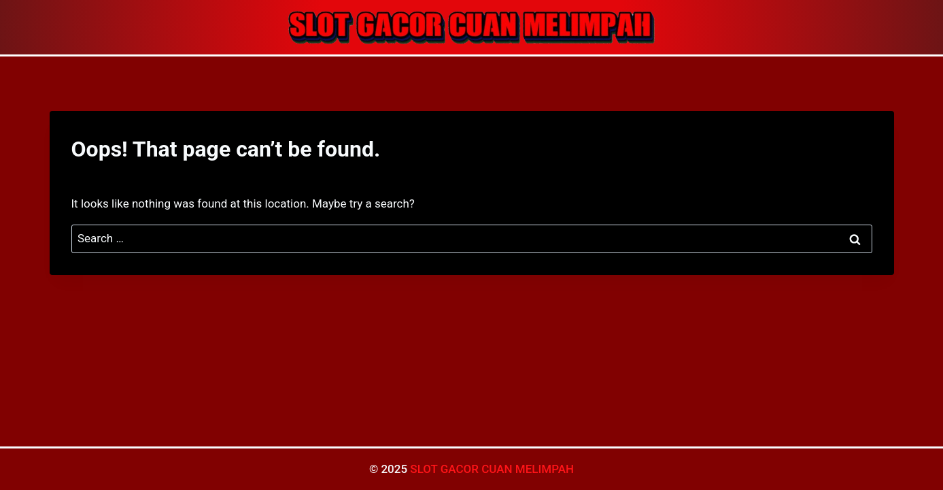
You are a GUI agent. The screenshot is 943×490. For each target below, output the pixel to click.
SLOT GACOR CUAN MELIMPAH (492, 469)
